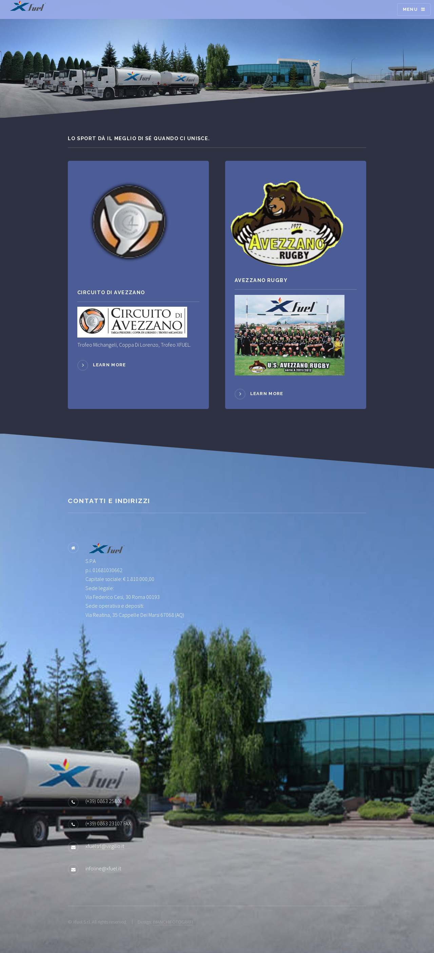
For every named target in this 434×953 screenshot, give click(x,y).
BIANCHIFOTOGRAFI (173, 922)
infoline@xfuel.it (103, 868)
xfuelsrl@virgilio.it (104, 846)
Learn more (109, 365)
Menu (410, 9)
